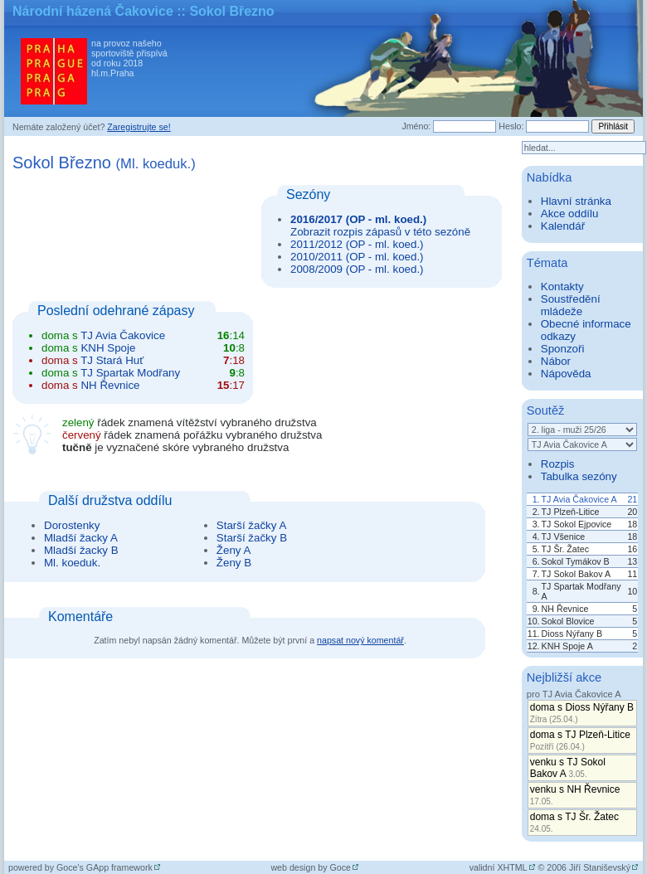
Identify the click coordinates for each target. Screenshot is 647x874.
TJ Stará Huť (112, 360)
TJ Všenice (564, 536)
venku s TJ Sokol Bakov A (568, 767)
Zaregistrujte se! (138, 127)
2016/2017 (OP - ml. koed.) (358, 219)
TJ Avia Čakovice (122, 335)
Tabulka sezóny (579, 476)
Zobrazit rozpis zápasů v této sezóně (380, 232)
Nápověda (566, 373)
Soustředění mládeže (571, 305)
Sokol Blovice (568, 621)
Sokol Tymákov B (576, 561)
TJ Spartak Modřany (130, 373)
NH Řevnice (109, 385)
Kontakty (562, 286)
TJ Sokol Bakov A (576, 574)
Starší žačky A (251, 525)
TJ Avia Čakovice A (579, 499)
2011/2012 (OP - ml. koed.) (357, 244)
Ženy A (233, 550)
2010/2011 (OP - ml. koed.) (357, 256)
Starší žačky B (251, 538)
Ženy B (233, 562)
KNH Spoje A (567, 646)
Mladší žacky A (81, 538)
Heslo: (511, 126)
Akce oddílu (570, 213)
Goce (340, 867)
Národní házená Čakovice (92, 11)
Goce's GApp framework (104, 867)
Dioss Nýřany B (572, 634)
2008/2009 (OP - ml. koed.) (357, 269)
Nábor (556, 361)
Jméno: (416, 126)
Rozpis (558, 464)
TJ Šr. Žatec (565, 549)
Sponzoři (563, 348)
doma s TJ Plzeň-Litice (580, 740)
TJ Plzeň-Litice (571, 512)
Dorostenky (72, 525)
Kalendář (563, 226)
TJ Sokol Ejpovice (577, 524)
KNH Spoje (107, 348)
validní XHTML (498, 867)
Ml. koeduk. (72, 562)
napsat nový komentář (360, 640)
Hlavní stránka (576, 201)
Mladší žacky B (81, 550)
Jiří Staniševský (599, 867)
